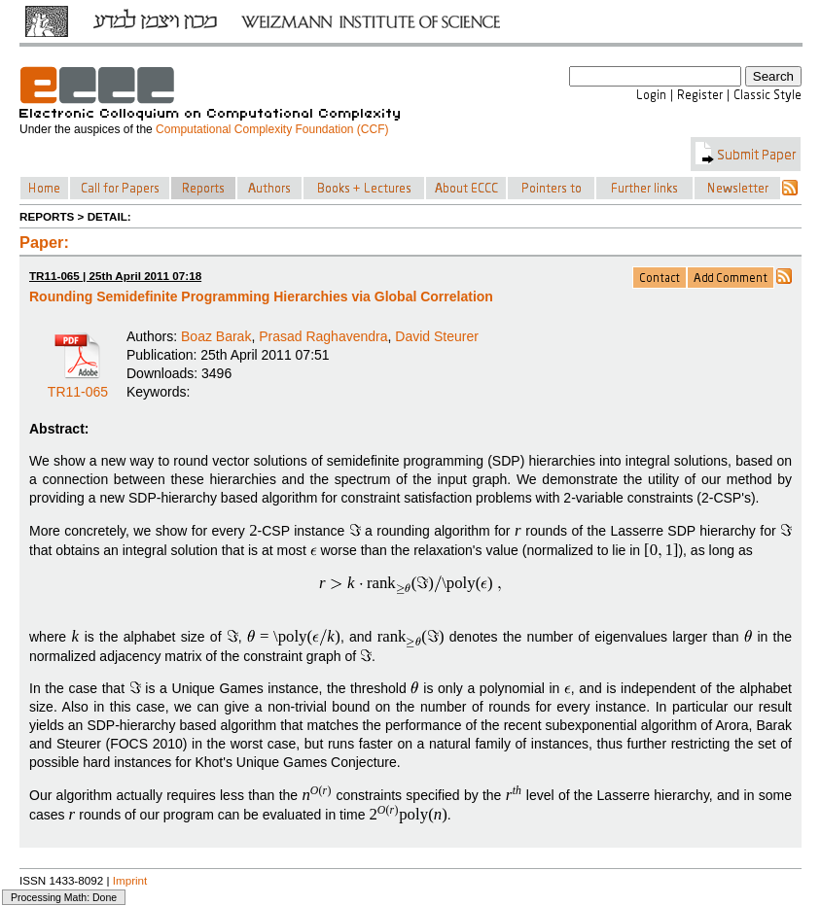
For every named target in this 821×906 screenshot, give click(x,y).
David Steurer (437, 336)
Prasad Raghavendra (323, 336)
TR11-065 (78, 385)
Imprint (130, 880)
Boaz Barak (216, 336)
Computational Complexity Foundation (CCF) (272, 129)
